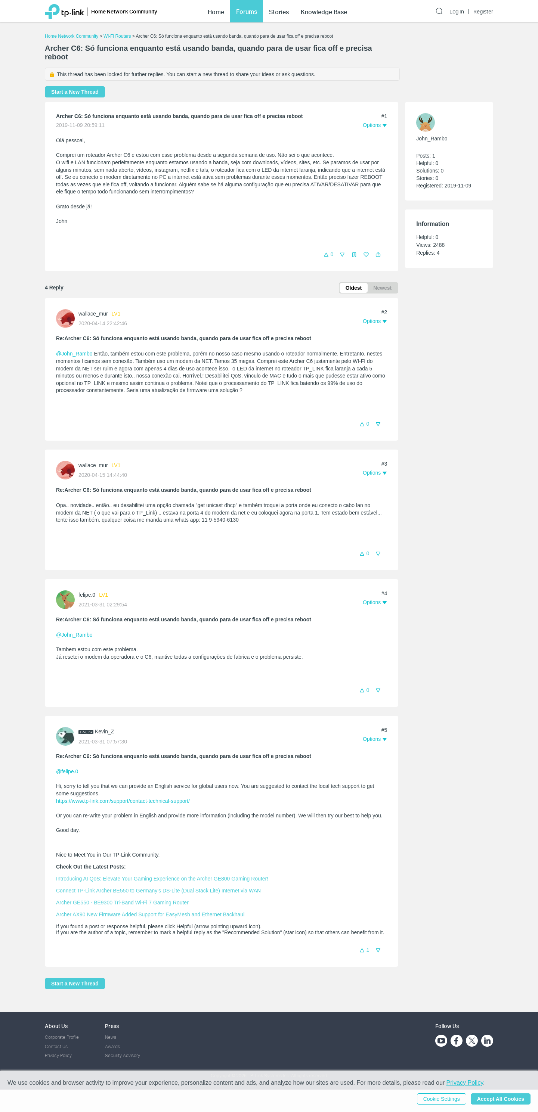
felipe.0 (86, 595)
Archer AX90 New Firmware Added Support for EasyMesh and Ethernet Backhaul (150, 914)
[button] (378, 255)
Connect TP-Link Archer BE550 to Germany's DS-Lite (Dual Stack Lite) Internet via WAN (158, 891)
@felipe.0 (67, 771)
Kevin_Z (104, 731)
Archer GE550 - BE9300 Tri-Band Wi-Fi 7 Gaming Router (122, 903)
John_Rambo (431, 139)
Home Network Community (71, 36)
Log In (456, 10)
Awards (112, 1046)
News (110, 1037)
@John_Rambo (74, 354)
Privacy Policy (58, 1055)
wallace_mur (93, 314)
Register (483, 10)
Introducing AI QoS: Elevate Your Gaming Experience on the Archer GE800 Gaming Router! (162, 879)
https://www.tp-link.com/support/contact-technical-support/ (123, 801)
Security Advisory (122, 1055)
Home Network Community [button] (124, 10)
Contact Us (56, 1046)
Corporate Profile (62, 1037)
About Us (56, 1026)
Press (112, 1026)
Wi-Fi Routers (117, 36)
